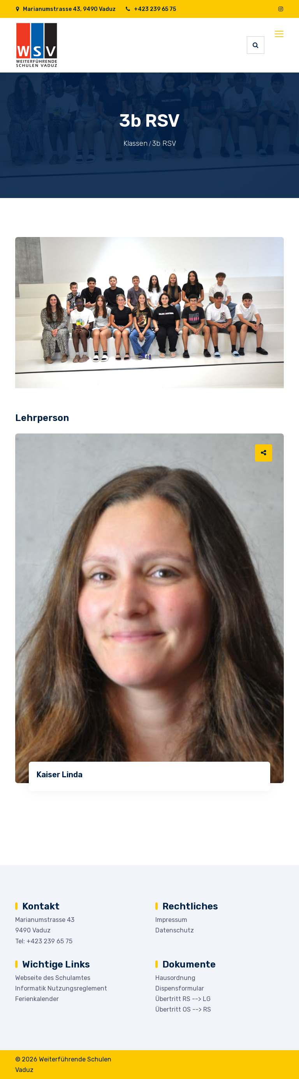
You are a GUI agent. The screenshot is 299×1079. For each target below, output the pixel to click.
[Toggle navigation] (280, 34)
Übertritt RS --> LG (183, 999)
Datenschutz (174, 930)
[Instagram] (281, 9)
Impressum (171, 919)
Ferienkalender (37, 999)
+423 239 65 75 (150, 9)
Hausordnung (175, 978)
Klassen (135, 143)
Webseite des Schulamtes (52, 978)
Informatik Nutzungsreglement (61, 988)
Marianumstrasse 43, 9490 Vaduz (65, 9)
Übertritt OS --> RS (183, 1009)
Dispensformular (179, 988)
